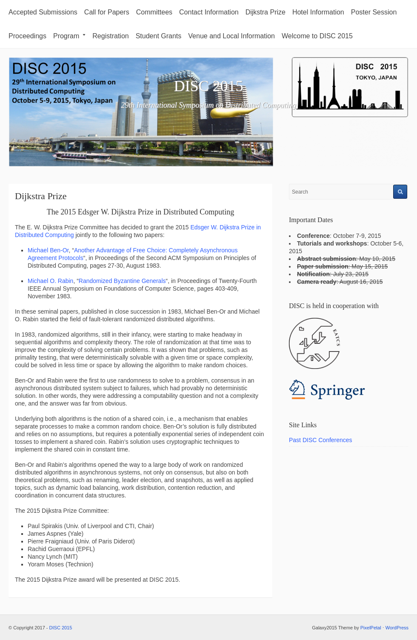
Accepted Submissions (43, 12)
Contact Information (209, 12)
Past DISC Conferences (320, 440)
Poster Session (374, 12)
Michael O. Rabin (50, 280)
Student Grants (159, 36)
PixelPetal (370, 627)
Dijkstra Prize (266, 12)
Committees (154, 12)
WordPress (397, 627)
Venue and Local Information (231, 36)
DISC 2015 (208, 85)
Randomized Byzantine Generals (122, 280)
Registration (110, 36)
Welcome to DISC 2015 (317, 36)
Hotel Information (318, 12)
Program (69, 36)
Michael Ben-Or (48, 250)
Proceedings (27, 36)
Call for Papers (106, 12)
